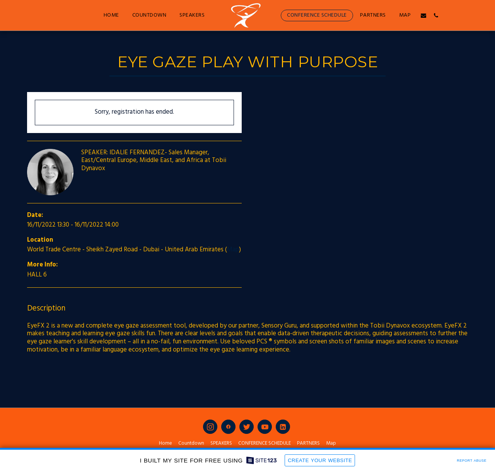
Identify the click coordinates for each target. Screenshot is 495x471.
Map (233, 250)
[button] (423, 15)
